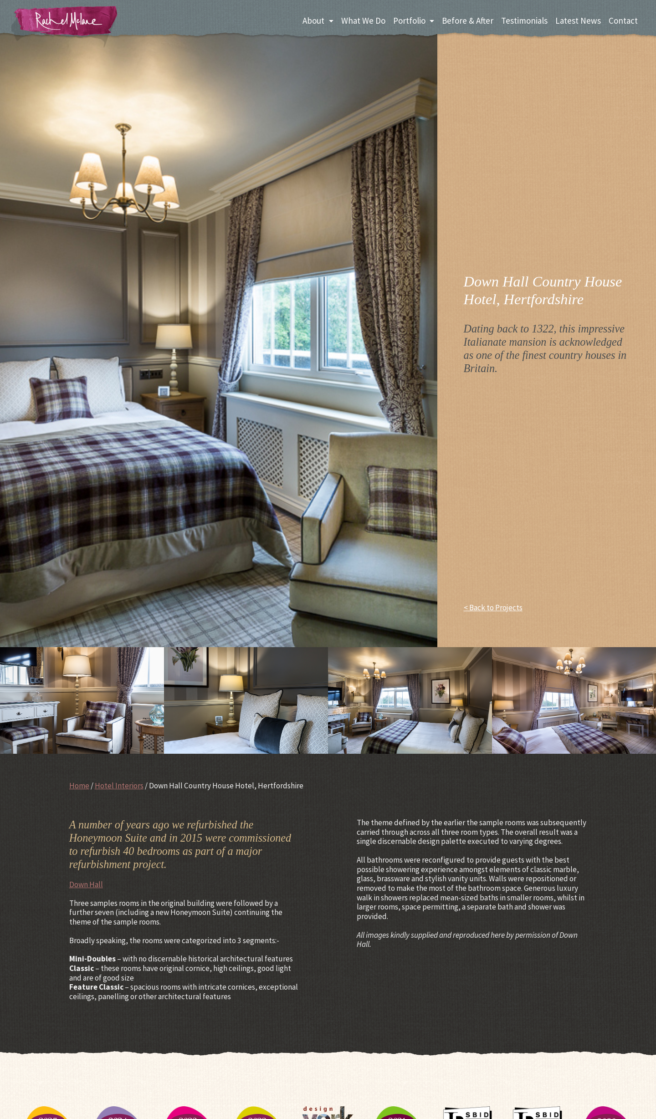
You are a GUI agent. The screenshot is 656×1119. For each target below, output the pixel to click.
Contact (623, 20)
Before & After (467, 20)
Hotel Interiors (119, 786)
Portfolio (409, 20)
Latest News (578, 20)
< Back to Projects (493, 608)
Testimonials (524, 20)
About (313, 20)
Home (79, 786)
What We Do (363, 20)
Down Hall (86, 884)
